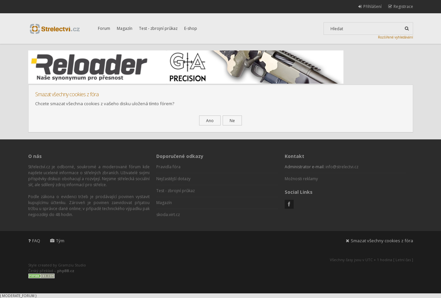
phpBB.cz (65, 270)
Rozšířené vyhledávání (395, 37)
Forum (104, 28)
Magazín (124, 28)
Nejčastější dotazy (173, 179)
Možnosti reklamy (301, 179)
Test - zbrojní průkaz (158, 28)
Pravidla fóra (168, 167)
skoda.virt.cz (168, 214)
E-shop (190, 28)
